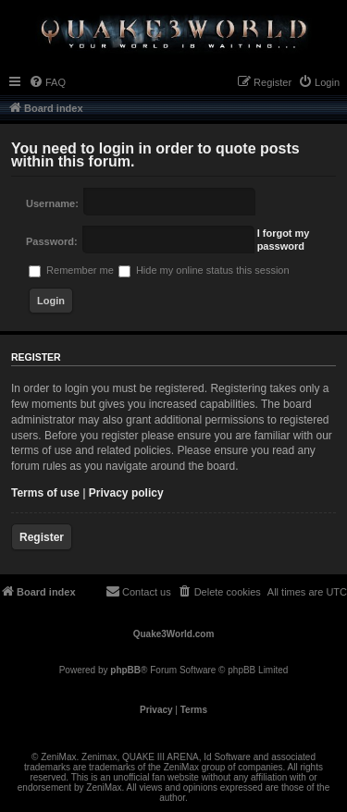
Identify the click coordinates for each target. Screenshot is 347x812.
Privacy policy (126, 492)
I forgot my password (283, 240)
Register (41, 537)
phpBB (125, 670)
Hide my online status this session (204, 270)
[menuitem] (47, 82)
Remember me (71, 270)
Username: (52, 203)
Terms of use (45, 492)
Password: (52, 241)
